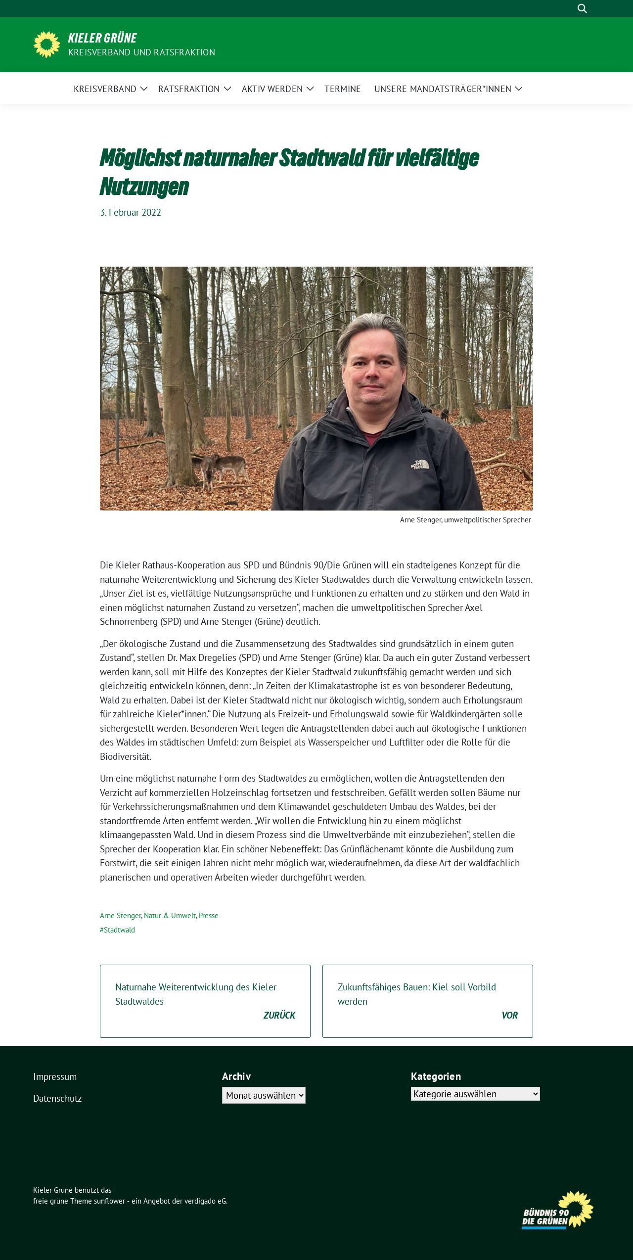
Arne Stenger (120, 915)
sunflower (109, 1201)
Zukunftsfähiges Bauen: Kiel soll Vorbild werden (428, 1002)
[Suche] (568, 8)
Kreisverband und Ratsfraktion (141, 52)
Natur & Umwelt (170, 915)
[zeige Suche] (582, 8)
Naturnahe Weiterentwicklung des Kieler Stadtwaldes (205, 1002)
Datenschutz (57, 1098)
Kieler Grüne (102, 38)
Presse (209, 915)
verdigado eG (205, 1201)
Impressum (55, 1076)
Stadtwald (119, 929)
